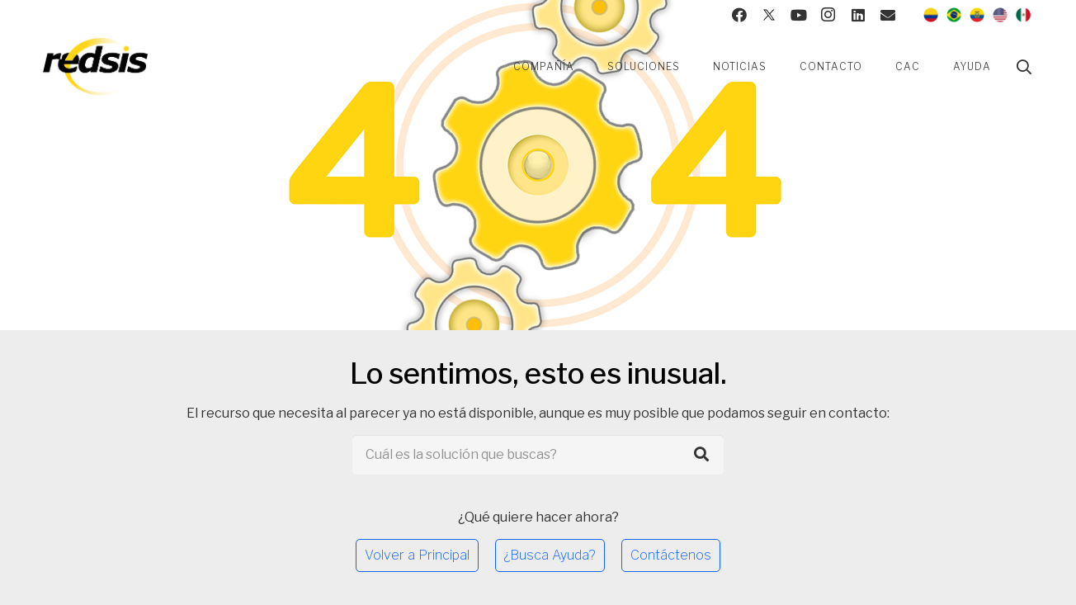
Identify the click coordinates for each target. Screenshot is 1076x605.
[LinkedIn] (858, 15)
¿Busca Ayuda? (550, 555)
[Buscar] (1024, 67)
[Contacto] (888, 15)
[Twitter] (769, 15)
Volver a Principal (417, 555)
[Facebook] (739, 15)
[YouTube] (799, 15)
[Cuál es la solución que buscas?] (538, 455)
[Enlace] (95, 67)
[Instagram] (828, 15)
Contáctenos (670, 555)
